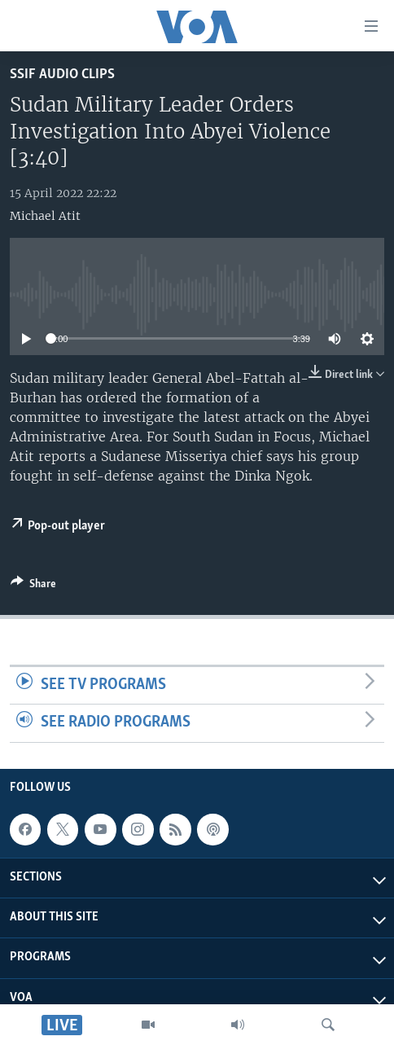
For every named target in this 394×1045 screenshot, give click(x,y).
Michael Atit (45, 216)
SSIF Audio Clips (62, 74)
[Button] (33, 586)
